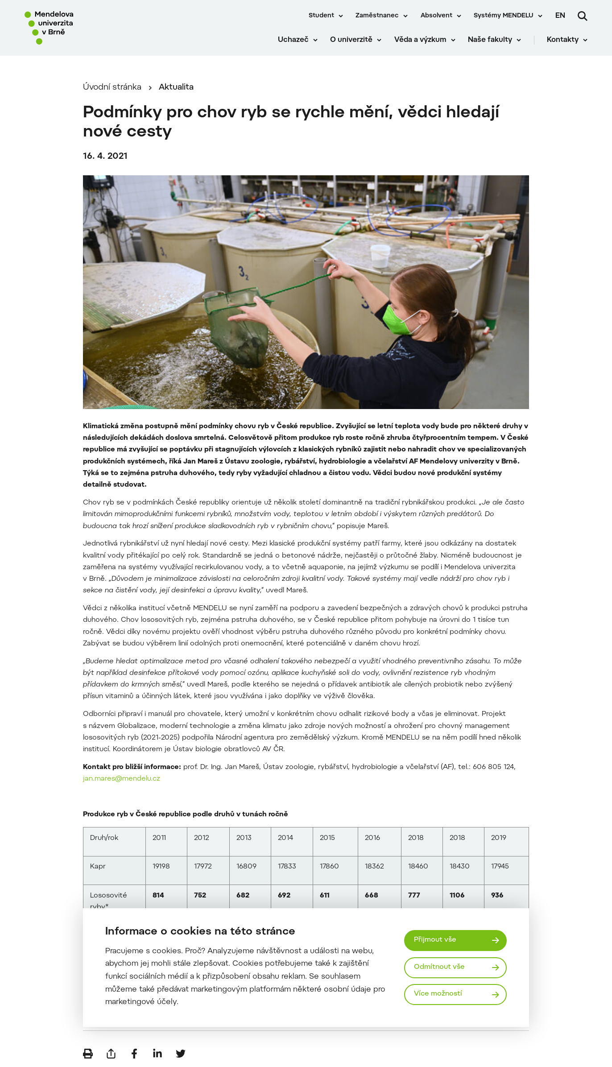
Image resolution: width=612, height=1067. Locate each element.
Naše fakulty (490, 40)
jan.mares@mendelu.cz (121, 779)
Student (321, 16)
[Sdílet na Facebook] (134, 1054)
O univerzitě (351, 40)
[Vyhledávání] (582, 16)
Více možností (438, 994)
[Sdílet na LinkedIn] (157, 1054)
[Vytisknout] (88, 1054)
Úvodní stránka (112, 87)
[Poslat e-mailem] (111, 1054)
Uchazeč (293, 40)
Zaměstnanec (377, 16)
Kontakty (563, 40)
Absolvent (436, 16)
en (560, 16)
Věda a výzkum (420, 40)
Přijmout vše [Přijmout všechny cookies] (435, 940)
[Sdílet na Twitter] (181, 1054)
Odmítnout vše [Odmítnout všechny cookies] (439, 967)
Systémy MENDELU (503, 16)
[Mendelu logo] (76, 28)
